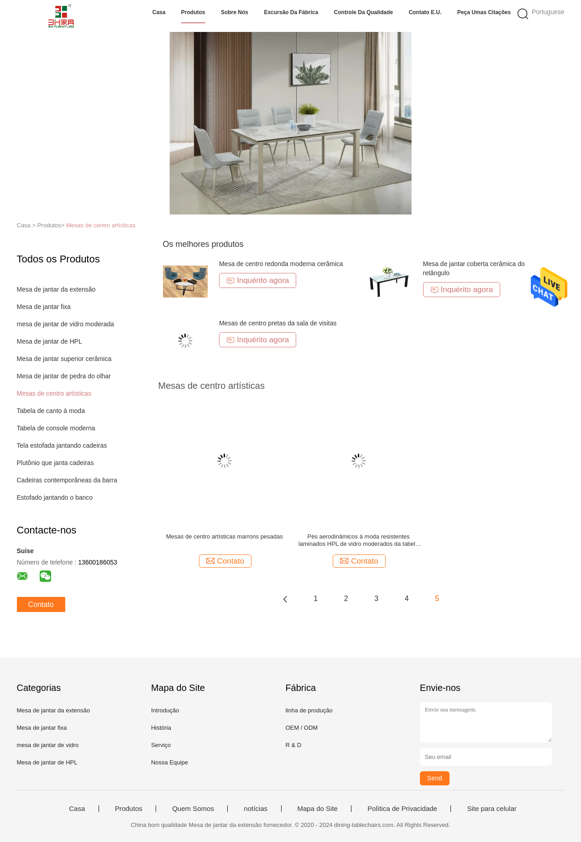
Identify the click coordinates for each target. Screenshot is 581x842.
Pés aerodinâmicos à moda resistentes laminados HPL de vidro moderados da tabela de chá (358, 540)
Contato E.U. (424, 12)
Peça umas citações (484, 12)
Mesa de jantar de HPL (49, 341)
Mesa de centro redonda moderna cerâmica (281, 263)
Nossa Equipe (169, 762)
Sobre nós (234, 12)
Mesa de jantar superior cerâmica (64, 358)
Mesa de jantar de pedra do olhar (64, 376)
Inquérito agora (257, 280)
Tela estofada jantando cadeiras (62, 445)
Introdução (165, 710)
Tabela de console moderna (56, 428)
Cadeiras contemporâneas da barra (67, 480)
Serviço (161, 745)
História (161, 727)
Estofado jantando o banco (55, 497)
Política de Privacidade (402, 808)
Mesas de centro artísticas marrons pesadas (224, 536)
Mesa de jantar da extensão (56, 289)
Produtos (193, 12)
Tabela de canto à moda (51, 410)
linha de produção (308, 710)
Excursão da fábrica (291, 12)
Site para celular (491, 808)
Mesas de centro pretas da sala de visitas (278, 323)
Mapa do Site (318, 808)
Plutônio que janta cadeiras (55, 462)
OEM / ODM (301, 727)
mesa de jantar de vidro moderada (65, 324)
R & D (293, 745)
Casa (159, 12)
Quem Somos (193, 808)
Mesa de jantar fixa (44, 306)
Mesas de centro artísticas (101, 225)
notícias (255, 808)
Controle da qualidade (363, 12)
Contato (41, 604)
